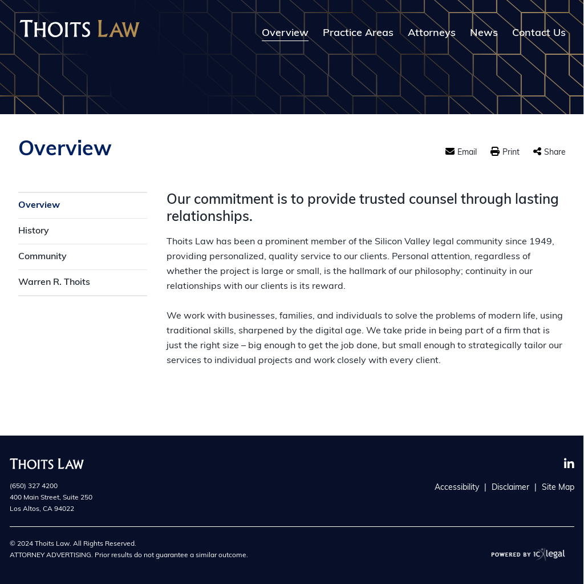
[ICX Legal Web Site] (528, 554)
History (33, 231)
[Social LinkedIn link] (569, 464)
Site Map (558, 488)
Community (42, 256)
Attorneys (432, 33)
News (484, 33)
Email (467, 152)
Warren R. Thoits (54, 282)
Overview (285, 33)
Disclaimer (510, 488)
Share (555, 152)
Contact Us (539, 33)
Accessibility (457, 488)
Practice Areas (358, 33)
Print (511, 152)
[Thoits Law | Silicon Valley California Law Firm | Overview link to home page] (79, 28)
